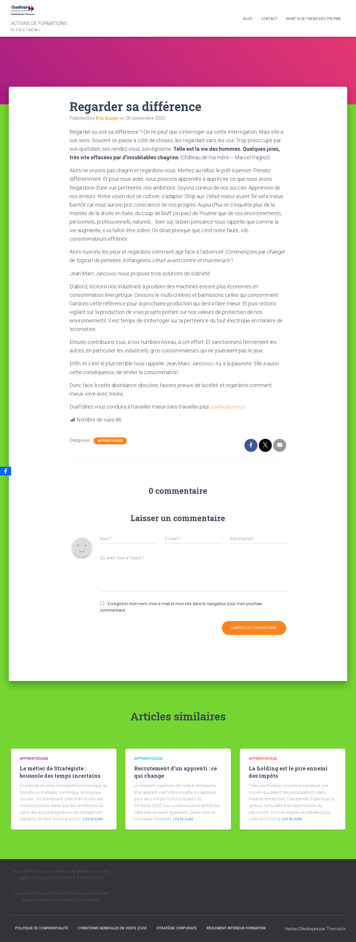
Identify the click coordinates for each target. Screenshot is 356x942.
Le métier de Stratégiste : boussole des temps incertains (60, 772)
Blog (247, 19)
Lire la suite (93, 818)
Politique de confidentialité (41, 928)
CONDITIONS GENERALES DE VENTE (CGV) (112, 928)
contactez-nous (229, 407)
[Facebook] (5, 471)
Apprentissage (110, 440)
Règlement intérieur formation (236, 928)
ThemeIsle (335, 928)
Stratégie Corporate (176, 928)
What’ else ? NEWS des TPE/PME (313, 19)
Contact (269, 19)
